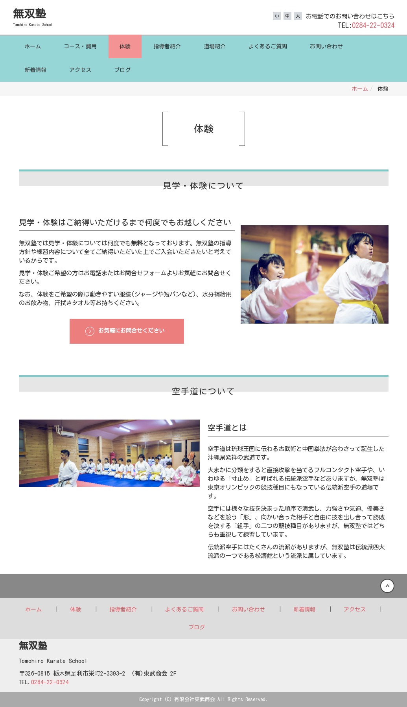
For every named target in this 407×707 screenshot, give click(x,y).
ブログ (122, 70)
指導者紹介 (167, 46)
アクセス (80, 70)
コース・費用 (80, 46)
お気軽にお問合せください (131, 330)
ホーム (32, 46)
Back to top (203, 586)
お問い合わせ (326, 46)
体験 (125, 46)
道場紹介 (215, 46)
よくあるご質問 (268, 46)
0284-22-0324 (373, 25)
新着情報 (35, 70)
